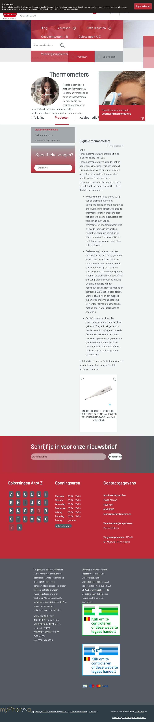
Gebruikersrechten (78, 711)
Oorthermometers (44, 135)
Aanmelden (137, 10)
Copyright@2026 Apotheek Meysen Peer (49, 711)
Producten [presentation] (62, 117)
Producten (81, 56)
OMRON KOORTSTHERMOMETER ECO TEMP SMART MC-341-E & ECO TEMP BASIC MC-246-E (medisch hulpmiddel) (98, 414)
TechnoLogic (118, 717)
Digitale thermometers (46, 129)
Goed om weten (51, 36)
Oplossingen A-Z (89, 36)
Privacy (92, 711)
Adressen (64, 28)
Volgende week (63, 526)
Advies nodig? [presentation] (89, 117)
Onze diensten (96, 28)
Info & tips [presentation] (37, 117)
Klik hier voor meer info (68, 9)
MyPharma (139, 711)
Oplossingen (109, 56)
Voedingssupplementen (57, 54)
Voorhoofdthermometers (47, 140)
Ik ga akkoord (143, 6)
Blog (44, 28)
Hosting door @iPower (135, 717)
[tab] (40, 119)
